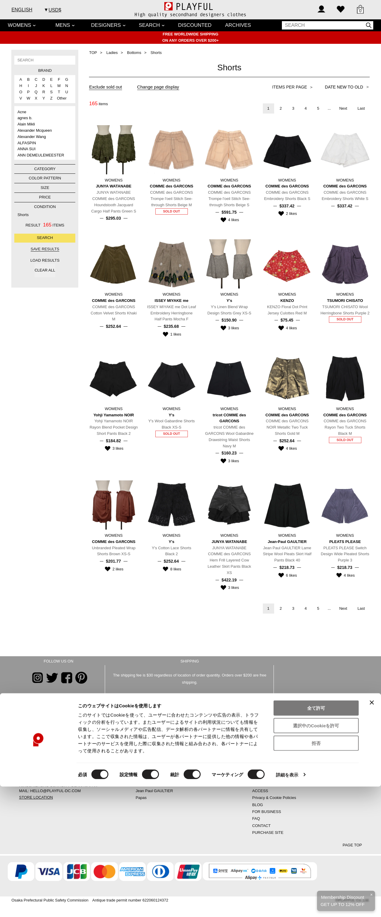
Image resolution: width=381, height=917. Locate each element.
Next (343, 108)
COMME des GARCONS (157, 735)
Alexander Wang (32, 136)
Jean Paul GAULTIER (154, 791)
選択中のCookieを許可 (316, 856)
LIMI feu (143, 770)
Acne (22, 112)
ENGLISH (21, 9)
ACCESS (260, 791)
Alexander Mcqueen (35, 130)
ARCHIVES (238, 25)
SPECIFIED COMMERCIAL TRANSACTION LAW (295, 777)
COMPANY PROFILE (270, 770)
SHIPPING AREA (267, 783)
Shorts (23, 214)
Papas (141, 797)
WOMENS (19, 25)
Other (59, 98)
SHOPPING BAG (267, 749)
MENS (62, 25)
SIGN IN (259, 742)
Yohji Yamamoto (149, 749)
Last (361, 108)
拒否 (316, 873)
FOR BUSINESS (266, 811)
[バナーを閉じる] (372, 833)
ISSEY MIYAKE (149, 777)
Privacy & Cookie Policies (274, 797)
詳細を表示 (287, 905)
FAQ (256, 818)
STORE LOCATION (36, 797)
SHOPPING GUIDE (269, 756)
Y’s (138, 756)
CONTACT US (273, 709)
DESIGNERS (106, 25)
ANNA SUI (27, 149)
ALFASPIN (27, 143)
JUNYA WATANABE (153, 742)
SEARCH (149, 25)
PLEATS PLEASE (151, 783)
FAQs (98, 709)
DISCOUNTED (194, 25)
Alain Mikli (26, 124)
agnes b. (25, 118)
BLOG (257, 805)
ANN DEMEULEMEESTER (41, 155)
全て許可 (316, 838)
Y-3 (138, 763)
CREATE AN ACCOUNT (273, 735)
